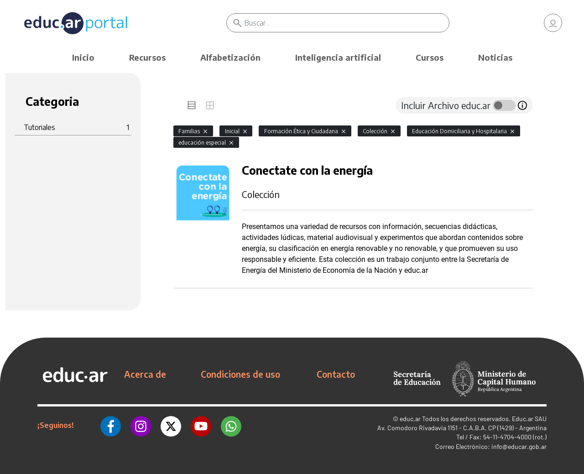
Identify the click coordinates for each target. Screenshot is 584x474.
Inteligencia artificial (338, 57)
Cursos (429, 57)
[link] (553, 23)
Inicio (83, 57)
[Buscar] (347, 23)
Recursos (147, 57)
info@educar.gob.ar (519, 446)
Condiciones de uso (240, 374)
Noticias (495, 57)
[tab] (191, 105)
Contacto (336, 374)
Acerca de (145, 374)
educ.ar (410, 418)
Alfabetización (230, 57)
